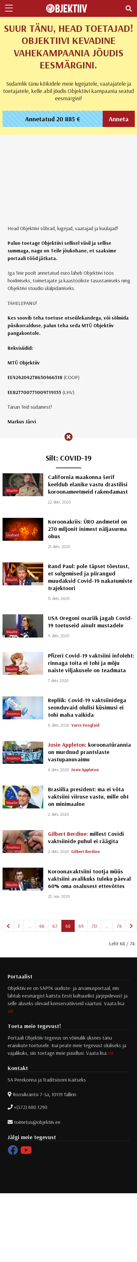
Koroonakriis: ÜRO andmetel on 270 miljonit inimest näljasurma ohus (87, 529)
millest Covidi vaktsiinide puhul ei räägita (86, 837)
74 (119, 926)
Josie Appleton (85, 769)
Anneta (119, 119)
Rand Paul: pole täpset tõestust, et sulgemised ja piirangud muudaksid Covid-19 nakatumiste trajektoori (90, 577)
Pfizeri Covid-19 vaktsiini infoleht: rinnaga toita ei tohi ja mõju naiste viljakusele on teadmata (91, 663)
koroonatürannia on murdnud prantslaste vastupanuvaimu (89, 752)
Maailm (11, 490)
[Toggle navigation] (129, 8)
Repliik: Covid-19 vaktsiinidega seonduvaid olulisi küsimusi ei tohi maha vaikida (87, 707)
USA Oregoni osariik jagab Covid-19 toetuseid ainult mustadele (90, 621)
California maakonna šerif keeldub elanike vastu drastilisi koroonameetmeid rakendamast (88, 484)
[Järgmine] (131, 926)
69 (81, 926)
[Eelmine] (8, 926)
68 (68, 926)
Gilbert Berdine (85, 851)
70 (94, 926)
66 (42, 926)
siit (11, 1011)
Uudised (12, 534)
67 (55, 926)
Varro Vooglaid (85, 725)
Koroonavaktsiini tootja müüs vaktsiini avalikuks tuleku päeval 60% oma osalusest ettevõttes (89, 879)
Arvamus (13, 713)
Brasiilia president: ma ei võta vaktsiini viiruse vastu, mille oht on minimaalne (88, 796)
